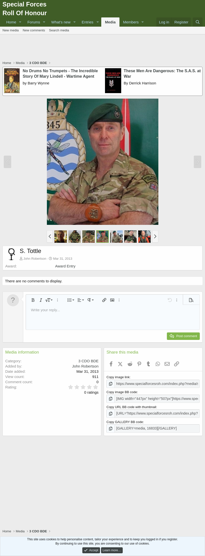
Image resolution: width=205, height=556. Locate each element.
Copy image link (118, 377)
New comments (34, 30)
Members (131, 22)
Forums (33, 22)
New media (10, 30)
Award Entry (65, 266)
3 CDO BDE (88, 361)
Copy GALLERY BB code (124, 421)
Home (11, 22)
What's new (61, 22)
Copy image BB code (121, 392)
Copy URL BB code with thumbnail (131, 406)
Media (110, 22)
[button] (20, 22)
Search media (59, 30)
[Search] (198, 22)
